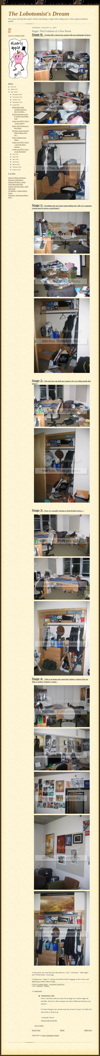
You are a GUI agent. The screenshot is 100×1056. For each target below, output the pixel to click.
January (15, 169)
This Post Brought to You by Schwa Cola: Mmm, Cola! (20, 116)
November (16, 97)
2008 (12, 89)
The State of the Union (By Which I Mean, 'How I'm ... (20, 133)
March (15, 164)
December (16, 94)
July (14, 154)
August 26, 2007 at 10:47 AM (49, 1020)
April (14, 162)
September (16, 102)
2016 (12, 87)
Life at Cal (40, 986)
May (14, 159)
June (14, 157)
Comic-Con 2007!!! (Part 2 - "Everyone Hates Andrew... (20, 145)
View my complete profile (16, 35)
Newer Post (36, 1030)
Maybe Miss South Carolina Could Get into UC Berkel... (19, 109)
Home (62, 1030)
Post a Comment (39, 1025)
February (16, 167)
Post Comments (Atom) (50, 1035)
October (15, 99)
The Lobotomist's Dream (38, 13)
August (15, 105)
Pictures (46, 986)
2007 (12, 92)
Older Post (88, 1030)
